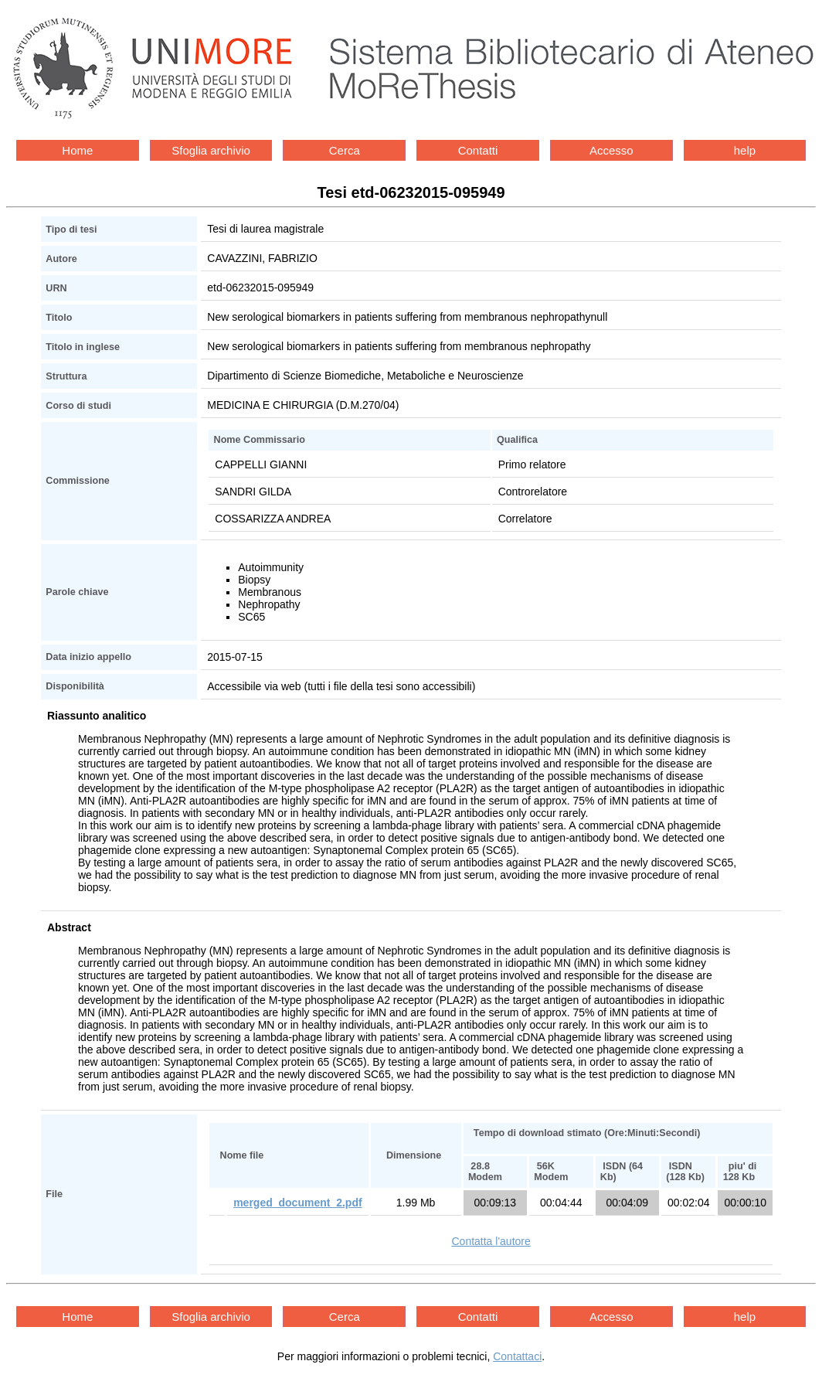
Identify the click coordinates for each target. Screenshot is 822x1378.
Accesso (611, 150)
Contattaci (517, 1356)
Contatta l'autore (490, 1241)
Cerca (344, 150)
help (745, 150)
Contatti (478, 150)
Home (77, 150)
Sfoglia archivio (211, 150)
